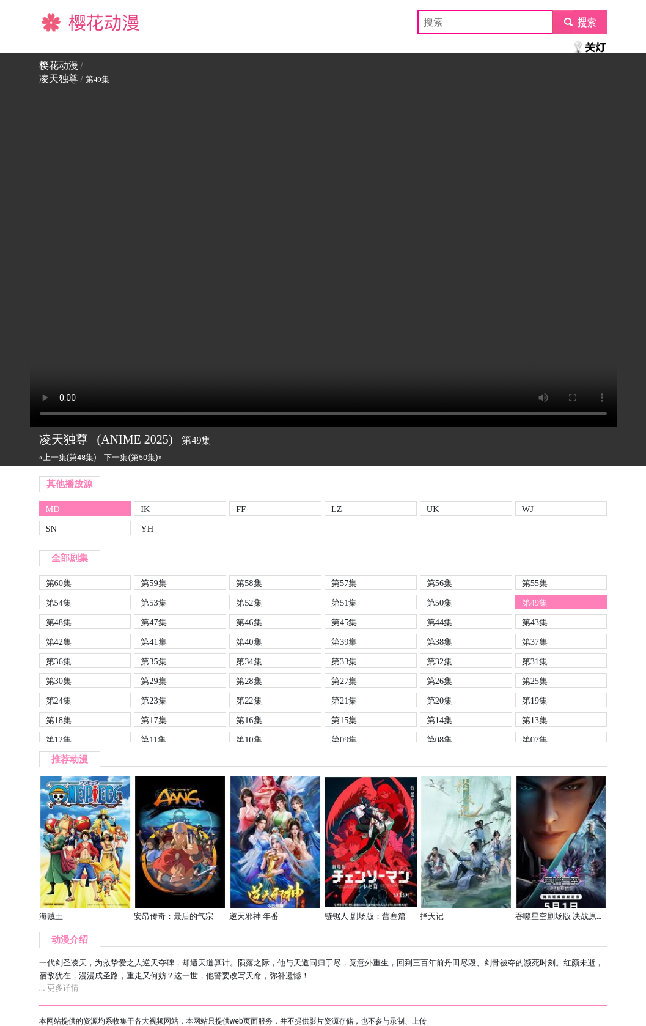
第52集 (249, 603)
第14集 (439, 720)
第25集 (535, 681)
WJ (528, 509)
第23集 (153, 700)
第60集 (59, 583)
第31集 (535, 661)
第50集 (439, 603)
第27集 (344, 681)
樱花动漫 (58, 22)
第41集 (153, 642)
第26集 (439, 681)
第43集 (535, 622)
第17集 (153, 720)
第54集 (59, 603)
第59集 (153, 583)
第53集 (153, 603)
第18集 (59, 720)
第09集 (344, 740)
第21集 (344, 700)
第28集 (249, 681)
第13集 (535, 720)
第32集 (439, 661)
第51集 (344, 603)
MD (53, 509)
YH (147, 528)
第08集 (439, 740)
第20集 (439, 700)
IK (145, 509)
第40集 (249, 642)
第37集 (535, 642)
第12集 (59, 740)
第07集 (535, 740)
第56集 (439, 583)
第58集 (249, 583)
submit (580, 22)
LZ (336, 509)
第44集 (439, 622)
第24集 (59, 700)
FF (241, 509)
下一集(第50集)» (132, 457)
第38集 (439, 642)
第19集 (535, 700)
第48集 (59, 622)
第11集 (153, 740)
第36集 (59, 661)
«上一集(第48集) (68, 457)
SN (51, 528)
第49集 (535, 603)
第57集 (344, 583)
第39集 (344, 642)
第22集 (249, 700)
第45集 (344, 622)
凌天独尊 (58, 78)
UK (433, 509)
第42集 (59, 642)
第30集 (59, 681)
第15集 (344, 720)
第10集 (249, 740)
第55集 (535, 583)
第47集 (153, 622)
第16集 (249, 720)
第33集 (344, 661)
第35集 (153, 661)
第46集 (249, 622)
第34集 (249, 661)
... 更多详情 (59, 987)
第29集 (153, 681)
